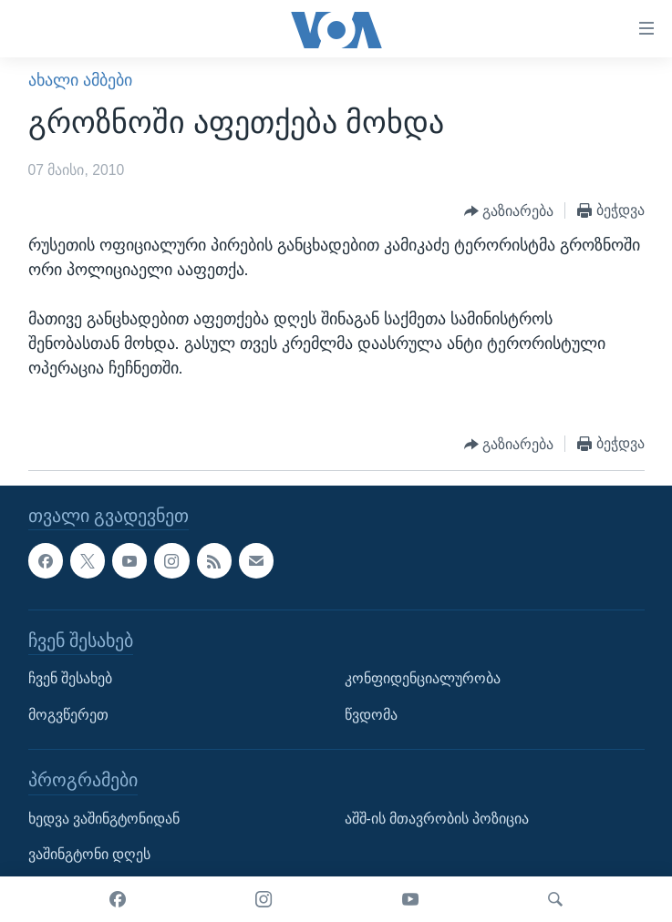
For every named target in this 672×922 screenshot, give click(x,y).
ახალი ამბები (80, 80)
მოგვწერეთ (68, 714)
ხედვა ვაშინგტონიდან (104, 818)
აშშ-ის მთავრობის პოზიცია (437, 818)
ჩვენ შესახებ (70, 678)
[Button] (509, 211)
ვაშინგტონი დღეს (89, 854)
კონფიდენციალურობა (423, 678)
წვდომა (371, 714)
